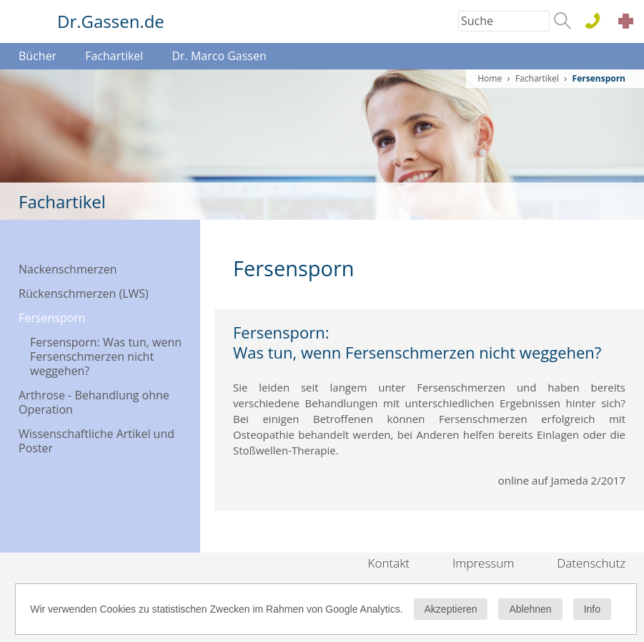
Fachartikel (114, 56)
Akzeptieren (451, 609)
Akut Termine (629, 23)
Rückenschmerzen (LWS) (84, 293)
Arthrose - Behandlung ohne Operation (94, 402)
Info (592, 609)
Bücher (37, 56)
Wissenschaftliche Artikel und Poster (96, 441)
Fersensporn (52, 318)
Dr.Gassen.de (110, 21)
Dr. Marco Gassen (219, 56)
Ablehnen (530, 609)
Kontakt (389, 563)
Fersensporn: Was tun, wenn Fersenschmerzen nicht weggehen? (106, 356)
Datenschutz (591, 563)
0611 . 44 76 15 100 (598, 22)
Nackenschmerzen (68, 269)
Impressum (483, 563)
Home (489, 78)
